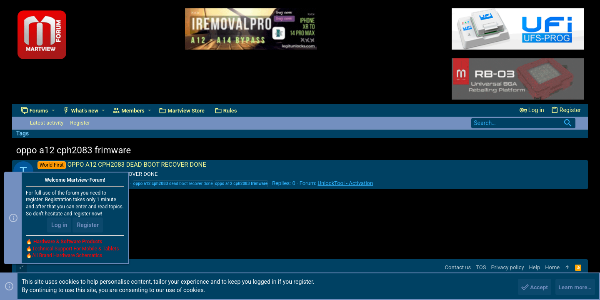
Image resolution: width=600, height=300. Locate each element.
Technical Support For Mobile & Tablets (75, 249)
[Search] (523, 123)
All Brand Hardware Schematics (67, 257)
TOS (481, 267)
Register (88, 225)
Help (534, 267)
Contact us (458, 267)
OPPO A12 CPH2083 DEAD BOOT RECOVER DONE (122, 164)
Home (552, 267)
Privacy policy (507, 267)
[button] (53, 110)
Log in (59, 225)
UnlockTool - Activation (345, 183)
